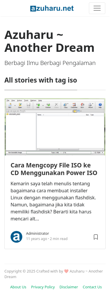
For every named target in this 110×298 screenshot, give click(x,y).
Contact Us (92, 287)
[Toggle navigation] (97, 8)
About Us (18, 287)
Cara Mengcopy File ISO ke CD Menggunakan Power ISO (54, 169)
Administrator (37, 233)
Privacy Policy (43, 287)
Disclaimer (69, 287)
